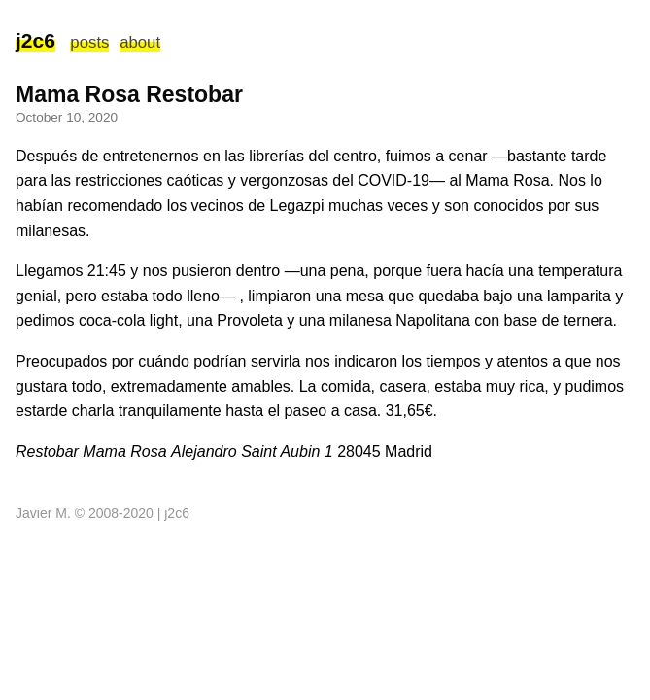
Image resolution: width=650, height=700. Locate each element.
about (140, 42)
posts (89, 42)
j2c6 (35, 40)
